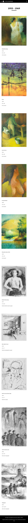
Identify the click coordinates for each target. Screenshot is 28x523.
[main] (14, 9)
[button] (1, 1)
